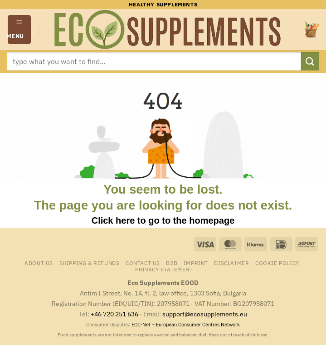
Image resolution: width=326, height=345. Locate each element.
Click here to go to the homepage (163, 220)
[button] (19, 29)
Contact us (143, 262)
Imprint (196, 262)
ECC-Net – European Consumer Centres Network (185, 324)
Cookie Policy (277, 262)
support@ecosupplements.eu (204, 314)
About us (38, 262)
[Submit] (310, 61)
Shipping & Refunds (89, 262)
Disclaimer (231, 262)
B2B (171, 262)
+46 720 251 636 (114, 314)
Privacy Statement (164, 269)
